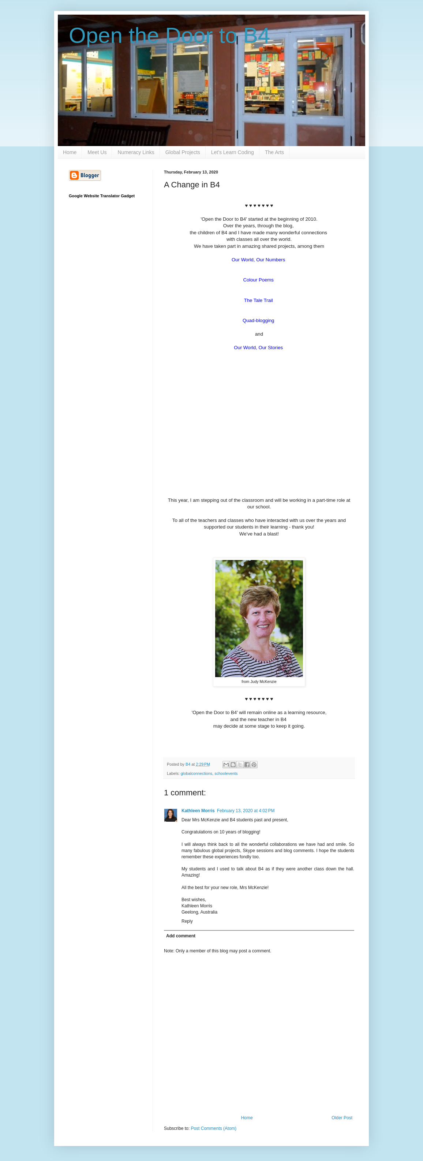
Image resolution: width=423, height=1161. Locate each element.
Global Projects (182, 152)
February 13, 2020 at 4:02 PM (246, 810)
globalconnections (196, 773)
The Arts (274, 152)
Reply (187, 921)
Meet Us (96, 152)
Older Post (342, 1117)
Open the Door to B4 (169, 35)
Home (69, 152)
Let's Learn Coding (232, 152)
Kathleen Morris (198, 810)
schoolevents (225, 773)
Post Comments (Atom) (213, 1128)
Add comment (180, 935)
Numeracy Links (135, 152)
